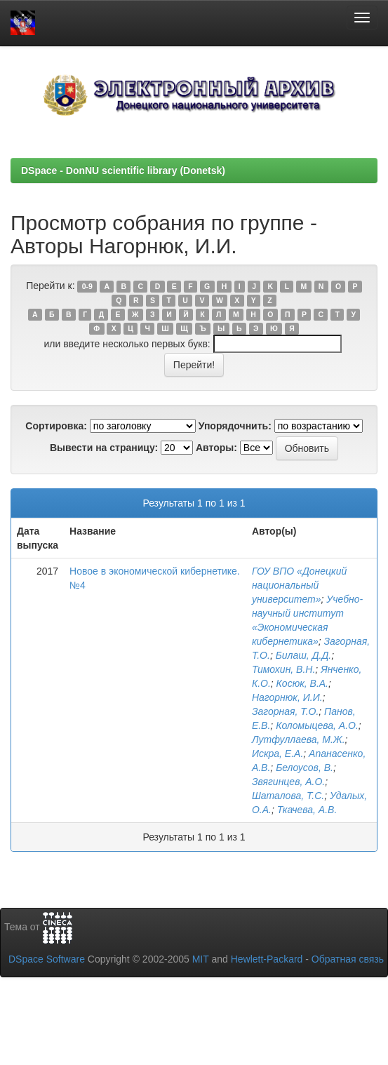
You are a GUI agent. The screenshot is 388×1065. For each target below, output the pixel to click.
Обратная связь (348, 959)
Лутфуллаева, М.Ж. (298, 739)
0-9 (87, 286)
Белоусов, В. (304, 767)
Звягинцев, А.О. (288, 781)
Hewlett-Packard (267, 959)
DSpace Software (46, 959)
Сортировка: (56, 425)
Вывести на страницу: (104, 447)
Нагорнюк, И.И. (287, 697)
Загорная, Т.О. (285, 711)
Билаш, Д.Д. (303, 655)
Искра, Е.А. (277, 753)
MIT (200, 959)
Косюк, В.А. (302, 683)
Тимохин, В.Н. (283, 669)
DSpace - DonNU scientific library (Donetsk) (123, 170)
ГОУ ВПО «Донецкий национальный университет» (299, 585)
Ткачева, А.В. (307, 809)
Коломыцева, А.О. (317, 725)
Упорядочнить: (235, 425)
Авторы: (216, 447)
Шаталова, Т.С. (288, 795)
